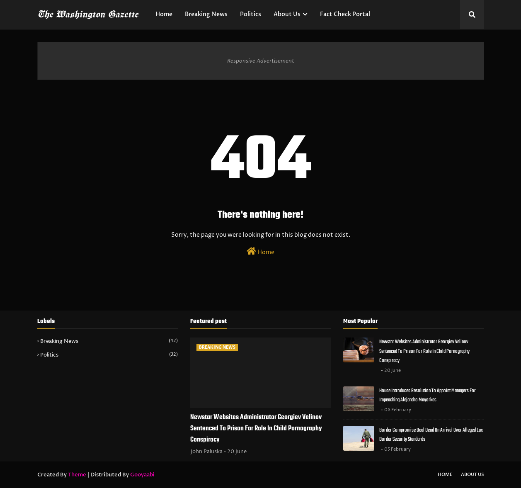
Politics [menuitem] (250, 14)
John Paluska (207, 451)
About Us (472, 474)
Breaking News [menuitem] (206, 14)
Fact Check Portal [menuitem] (345, 14)
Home (260, 251)
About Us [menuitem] (287, 14)
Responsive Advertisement (260, 61)
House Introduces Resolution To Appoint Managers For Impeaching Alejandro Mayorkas (427, 395)
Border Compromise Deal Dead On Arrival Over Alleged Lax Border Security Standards (431, 435)
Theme (77, 474)
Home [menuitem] (163, 14)
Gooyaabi (142, 474)
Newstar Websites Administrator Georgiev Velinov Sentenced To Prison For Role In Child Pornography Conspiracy (256, 428)
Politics (109, 355)
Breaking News (109, 341)
